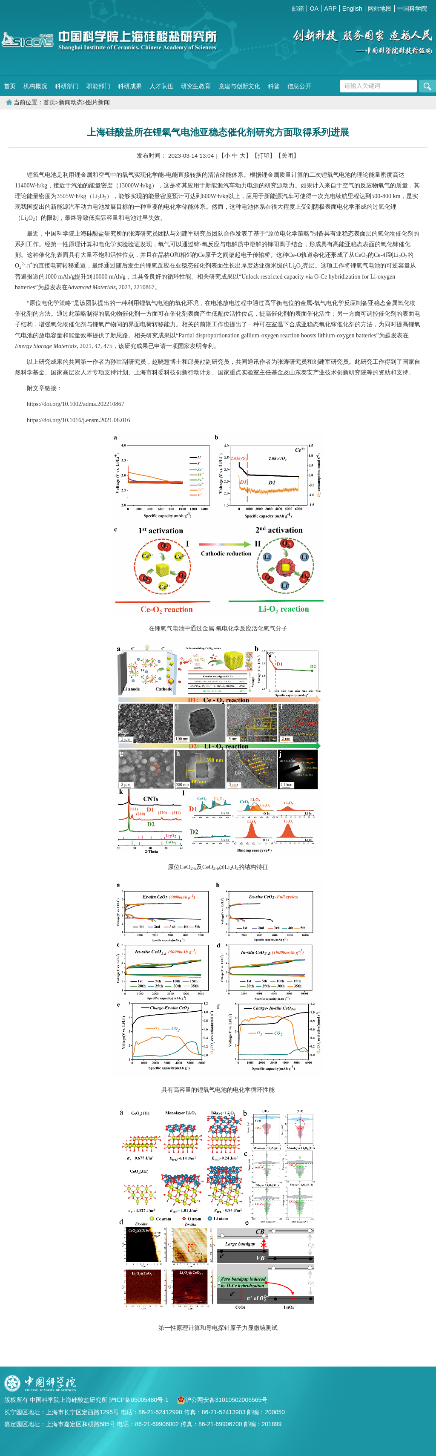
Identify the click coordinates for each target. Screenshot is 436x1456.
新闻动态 (71, 102)
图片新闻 (98, 102)
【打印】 (263, 156)
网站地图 (380, 8)
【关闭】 (287, 156)
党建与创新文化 (239, 86)
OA (314, 8)
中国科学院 (412, 8)
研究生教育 (196, 86)
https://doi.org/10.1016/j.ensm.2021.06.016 (78, 420)
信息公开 (299, 86)
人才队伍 (161, 86)
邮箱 (298, 8)
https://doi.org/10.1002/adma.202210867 (75, 404)
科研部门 (67, 86)
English (352, 8)
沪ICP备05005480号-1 (139, 1399)
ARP (330, 8)
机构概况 (35, 86)
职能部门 (98, 86)
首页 (10, 86)
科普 (274, 86)
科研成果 (130, 86)
